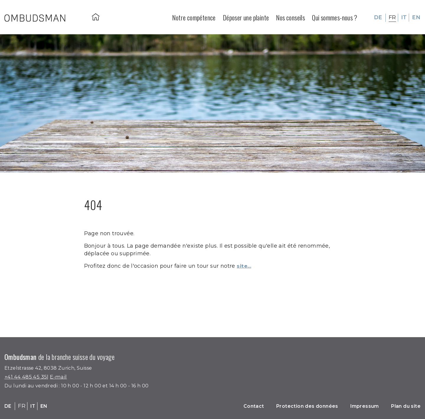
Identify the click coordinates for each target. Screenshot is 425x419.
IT (404, 16)
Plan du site (404, 406)
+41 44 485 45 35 (27, 376)
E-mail (62, 376)
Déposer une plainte (246, 16)
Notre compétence (193, 16)
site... (245, 266)
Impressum (358, 406)
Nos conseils (290, 16)
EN (416, 16)
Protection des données (295, 406)
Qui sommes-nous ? (334, 16)
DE (378, 16)
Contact (236, 406)
